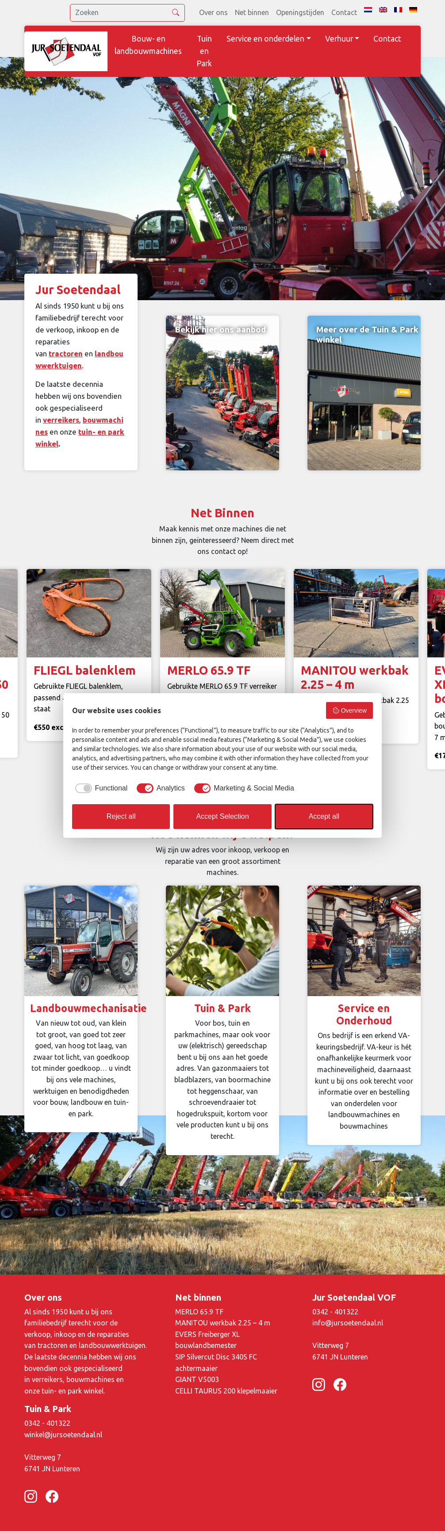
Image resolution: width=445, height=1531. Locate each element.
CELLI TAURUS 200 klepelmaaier (226, 1391)
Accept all (324, 816)
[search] (127, 13)
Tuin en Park (204, 51)
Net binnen (252, 12)
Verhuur (339, 38)
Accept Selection (222, 816)
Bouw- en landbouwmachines (148, 44)
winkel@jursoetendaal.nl (63, 1435)
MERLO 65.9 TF (199, 1312)
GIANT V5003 (197, 1379)
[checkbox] (99, 788)
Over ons (213, 12)
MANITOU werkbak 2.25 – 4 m (222, 1323)
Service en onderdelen (265, 38)
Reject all (121, 816)
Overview (349, 710)
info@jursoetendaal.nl (347, 1323)
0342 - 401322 (335, 1312)
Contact (344, 12)
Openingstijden (300, 12)
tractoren (66, 353)
